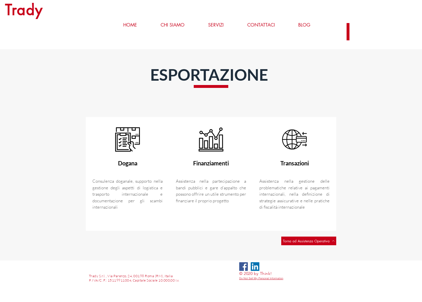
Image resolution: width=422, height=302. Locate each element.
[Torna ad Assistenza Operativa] (308, 241)
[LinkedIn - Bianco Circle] (266, 266)
